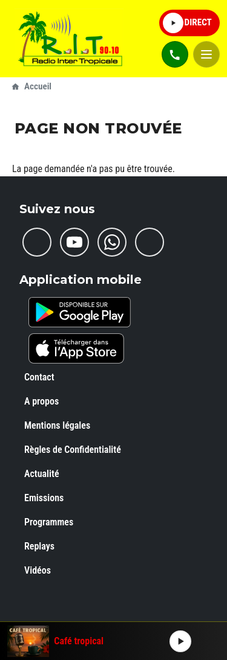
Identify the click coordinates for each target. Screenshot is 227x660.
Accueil (37, 86)
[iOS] (76, 348)
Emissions (44, 498)
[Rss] (149, 242)
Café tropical (79, 641)
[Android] (79, 312)
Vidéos (37, 570)
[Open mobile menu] (206, 54)
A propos (41, 401)
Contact (39, 377)
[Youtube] (74, 242)
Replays (39, 546)
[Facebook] (36, 242)
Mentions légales (57, 425)
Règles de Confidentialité (72, 449)
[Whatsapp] (112, 242)
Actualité (41, 473)
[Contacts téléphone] (175, 54)
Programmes (48, 522)
